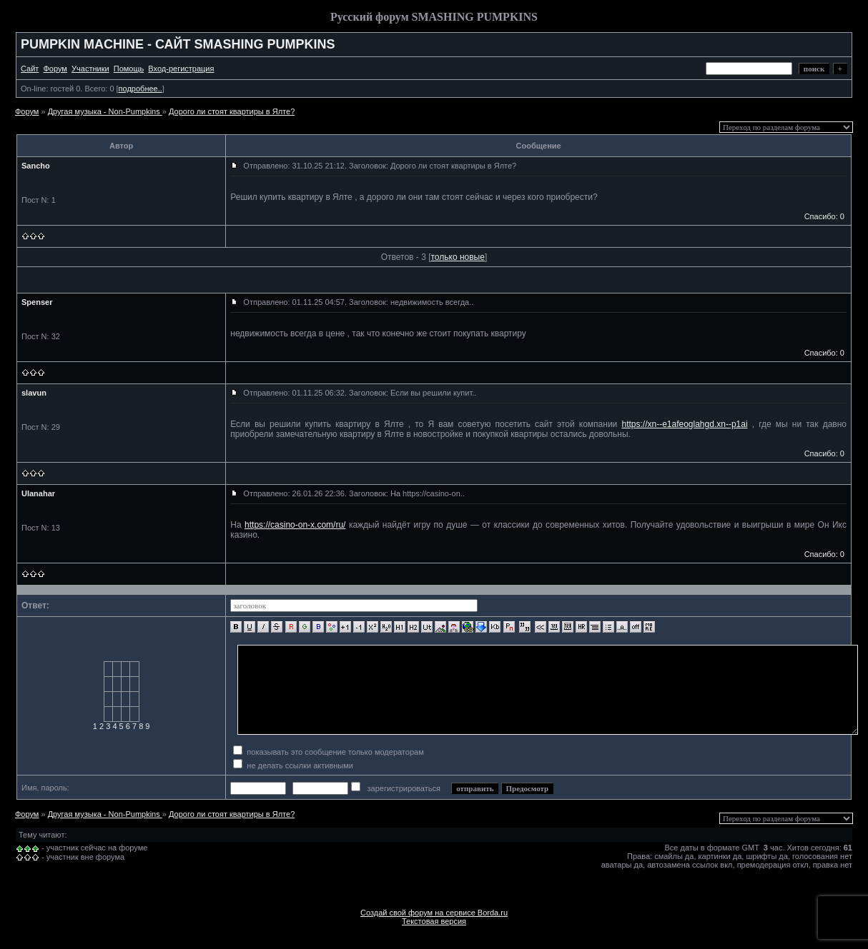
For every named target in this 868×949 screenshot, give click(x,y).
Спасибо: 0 (824, 216)
